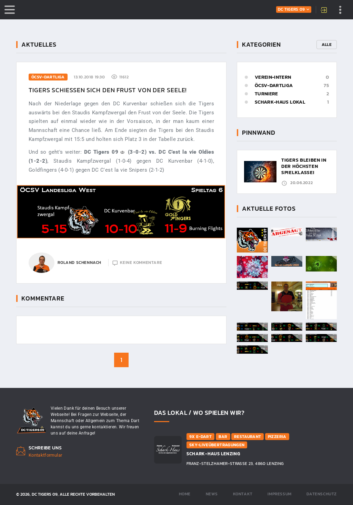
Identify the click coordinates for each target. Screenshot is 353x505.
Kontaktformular (45, 455)
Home (185, 494)
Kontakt (243, 494)
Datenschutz (321, 494)
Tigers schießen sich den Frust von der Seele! (108, 90)
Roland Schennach (79, 262)
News (212, 494)
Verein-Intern (273, 77)
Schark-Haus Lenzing (213, 453)
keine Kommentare (141, 262)
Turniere (266, 93)
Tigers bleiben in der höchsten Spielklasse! (303, 166)
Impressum (279, 494)
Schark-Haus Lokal (280, 102)
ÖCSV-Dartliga (274, 85)
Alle (327, 44)
